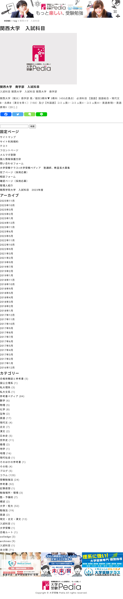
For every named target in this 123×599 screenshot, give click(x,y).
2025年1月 (6, 218)
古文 (2, 427)
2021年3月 (6, 253)
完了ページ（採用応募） (14, 172)
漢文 (2, 431)
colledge (5, 536)
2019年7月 (6, 266)
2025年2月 (6, 214)
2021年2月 (6, 258)
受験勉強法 (6, 479)
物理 (2, 405)
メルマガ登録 (8, 154)
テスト (4, 146)
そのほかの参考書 (10, 462)
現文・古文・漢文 (10, 519)
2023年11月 (7, 227)
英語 (2, 418)
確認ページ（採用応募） (14, 181)
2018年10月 (7, 284)
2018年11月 (7, 280)
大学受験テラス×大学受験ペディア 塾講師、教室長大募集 (35, 167)
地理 (2, 453)
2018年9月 (6, 288)
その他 (4, 466)
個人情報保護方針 (10, 159)
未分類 (4, 549)
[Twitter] (17, 114)
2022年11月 (7, 240)
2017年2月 (6, 359)
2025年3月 (6, 209)
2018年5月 (6, 293)
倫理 (2, 444)
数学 (2, 400)
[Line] (41, 114)
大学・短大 (6, 506)
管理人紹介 (6, 185)
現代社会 (5, 457)
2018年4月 (6, 297)
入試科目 (5, 523)
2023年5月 (6, 236)
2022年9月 (6, 249)
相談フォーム (8, 176)
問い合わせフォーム (12, 163)
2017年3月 (6, 354)
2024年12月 (7, 222)
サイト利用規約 (9, 141)
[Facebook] (6, 114)
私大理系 (5, 387)
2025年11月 (7, 200)
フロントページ (9, 150)
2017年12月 (7, 315)
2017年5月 (6, 345)
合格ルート (6, 532)
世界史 (4, 440)
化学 (2, 409)
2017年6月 (6, 341)
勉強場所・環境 (9, 492)
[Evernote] (29, 114)
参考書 (4, 484)
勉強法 (4, 510)
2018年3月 (6, 301)
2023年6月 (6, 231)
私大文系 (5, 392)
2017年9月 (6, 328)
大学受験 (5, 528)
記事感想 (5, 488)
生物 (2, 413)
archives (5, 541)
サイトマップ (8, 137)
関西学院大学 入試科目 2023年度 (21, 190)
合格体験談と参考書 (12, 378)
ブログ (4, 471)
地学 (2, 448)
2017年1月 (6, 363)
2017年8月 (6, 332)
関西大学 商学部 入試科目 (20, 86)
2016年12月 (7, 367)
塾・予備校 (6, 497)
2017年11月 (7, 319)
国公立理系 (6, 383)
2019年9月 (6, 262)
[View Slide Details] (61, 564)
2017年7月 (6, 337)
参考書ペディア (9, 396)
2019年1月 (6, 275)
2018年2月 (6, 306)
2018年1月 (6, 310)
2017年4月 (6, 350)
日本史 (4, 435)
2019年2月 (6, 271)
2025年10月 (7, 205)
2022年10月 (7, 244)
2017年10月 (7, 324)
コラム (4, 475)
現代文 (4, 422)
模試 (2, 501)
